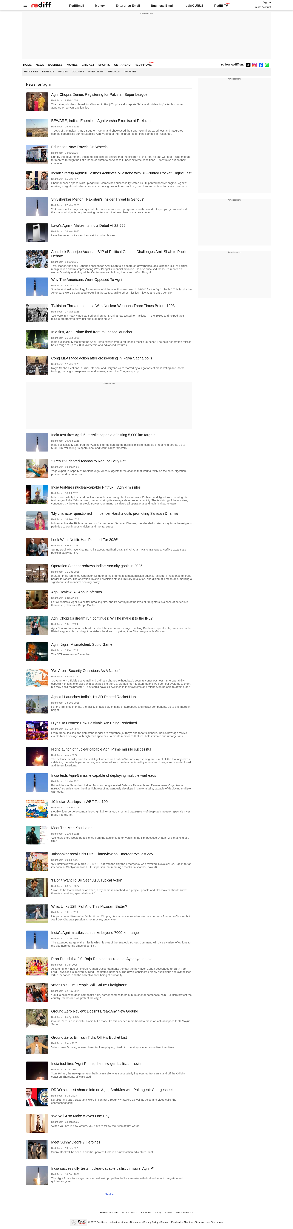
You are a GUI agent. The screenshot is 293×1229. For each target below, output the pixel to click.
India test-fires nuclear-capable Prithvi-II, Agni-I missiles (96, 487)
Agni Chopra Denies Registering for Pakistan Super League (99, 94)
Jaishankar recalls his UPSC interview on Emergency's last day (102, 854)
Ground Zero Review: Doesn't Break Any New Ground (94, 1011)
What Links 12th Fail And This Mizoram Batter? (89, 906)
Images (63, 71)
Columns (78, 71)
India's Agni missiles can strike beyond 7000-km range (95, 933)
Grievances (217, 1222)
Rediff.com (102, 1222)
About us (188, 1222)
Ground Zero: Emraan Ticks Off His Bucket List (89, 1037)
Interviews (96, 71)
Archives (130, 71)
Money (100, 5)
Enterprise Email (128, 5)
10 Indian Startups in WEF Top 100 (79, 802)
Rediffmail (76, 5)
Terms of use (202, 1222)
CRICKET (88, 64)
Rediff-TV (221, 5)
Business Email (162, 5)
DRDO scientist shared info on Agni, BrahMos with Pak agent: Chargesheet (112, 1090)
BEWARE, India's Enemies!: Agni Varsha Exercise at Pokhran (101, 121)
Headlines (31, 71)
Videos (168, 1212)
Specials (113, 71)
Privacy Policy (150, 1222)
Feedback (176, 1222)
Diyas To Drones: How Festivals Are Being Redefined (94, 723)
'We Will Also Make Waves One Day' (80, 1116)
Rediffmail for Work (109, 1212)
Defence (48, 71)
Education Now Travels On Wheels (79, 147)
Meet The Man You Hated (71, 828)
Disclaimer (135, 1222)
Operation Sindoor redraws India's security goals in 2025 (96, 566)
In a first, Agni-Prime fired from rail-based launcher (91, 332)
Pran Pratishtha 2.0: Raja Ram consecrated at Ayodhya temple (101, 959)
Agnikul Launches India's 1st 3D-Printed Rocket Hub (93, 697)
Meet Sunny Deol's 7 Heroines (75, 1142)
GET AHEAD (122, 64)
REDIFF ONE (143, 64)
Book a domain (129, 1212)
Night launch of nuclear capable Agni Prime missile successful (101, 749)
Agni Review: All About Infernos (76, 592)
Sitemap (164, 1222)
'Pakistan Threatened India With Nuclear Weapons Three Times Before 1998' (113, 306)
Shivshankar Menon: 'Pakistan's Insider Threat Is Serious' (97, 199)
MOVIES (72, 64)
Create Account (262, 7)
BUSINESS (55, 64)
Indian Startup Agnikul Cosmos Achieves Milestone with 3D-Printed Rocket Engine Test (121, 173)
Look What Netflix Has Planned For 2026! (84, 540)
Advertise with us (119, 1222)
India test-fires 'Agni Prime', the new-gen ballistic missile (96, 1064)
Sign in (267, 2)
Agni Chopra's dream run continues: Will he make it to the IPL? (101, 618)
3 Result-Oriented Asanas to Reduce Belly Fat (88, 461)
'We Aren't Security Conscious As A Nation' (85, 671)
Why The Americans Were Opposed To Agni (86, 279)
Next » (109, 1194)
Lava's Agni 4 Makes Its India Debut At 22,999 (88, 225)
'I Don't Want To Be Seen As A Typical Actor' (86, 880)
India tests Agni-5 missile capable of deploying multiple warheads (103, 775)
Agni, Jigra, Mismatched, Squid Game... (83, 644)
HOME (27, 64)
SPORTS (104, 64)
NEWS (40, 64)
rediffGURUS (193, 5)
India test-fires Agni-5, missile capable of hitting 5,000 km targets (103, 435)
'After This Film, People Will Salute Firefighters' (89, 985)
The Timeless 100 (184, 1212)
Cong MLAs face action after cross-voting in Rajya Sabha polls (101, 358)
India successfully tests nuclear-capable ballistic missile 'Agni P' (102, 1168)
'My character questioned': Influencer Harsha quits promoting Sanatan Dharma (114, 513)
